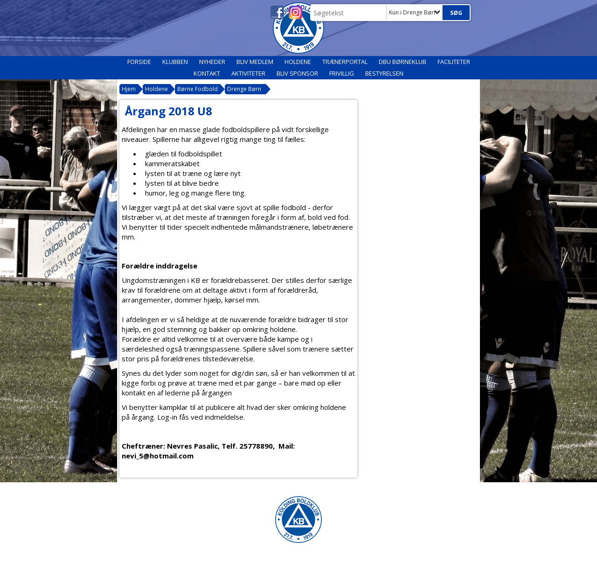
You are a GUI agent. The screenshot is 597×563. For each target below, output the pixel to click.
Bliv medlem (254, 61)
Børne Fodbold (197, 89)
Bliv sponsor (297, 73)
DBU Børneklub (402, 61)
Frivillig (341, 73)
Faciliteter (453, 61)
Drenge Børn (244, 89)
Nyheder (212, 61)
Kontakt (207, 73)
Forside (139, 61)
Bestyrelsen (384, 73)
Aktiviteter (248, 73)
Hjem (129, 89)
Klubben (175, 61)
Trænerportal (345, 61)
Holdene (298, 61)
